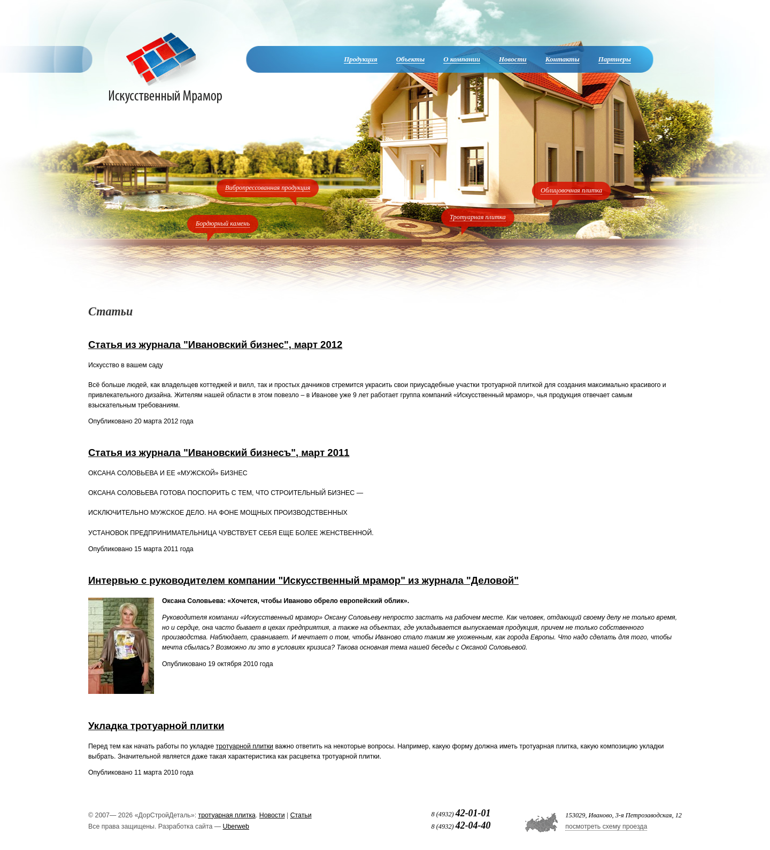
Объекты (410, 59)
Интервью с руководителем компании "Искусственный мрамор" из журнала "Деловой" (303, 580)
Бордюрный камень (223, 223)
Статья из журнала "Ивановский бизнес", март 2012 (215, 344)
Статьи (301, 815)
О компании (461, 59)
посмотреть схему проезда (606, 826)
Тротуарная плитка (478, 217)
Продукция (361, 59)
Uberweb (236, 826)
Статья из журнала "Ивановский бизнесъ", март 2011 (219, 452)
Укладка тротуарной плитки (156, 725)
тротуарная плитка (227, 815)
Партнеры (614, 59)
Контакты (562, 59)
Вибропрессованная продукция (267, 187)
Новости (513, 59)
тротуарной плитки (244, 746)
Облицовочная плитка (571, 190)
